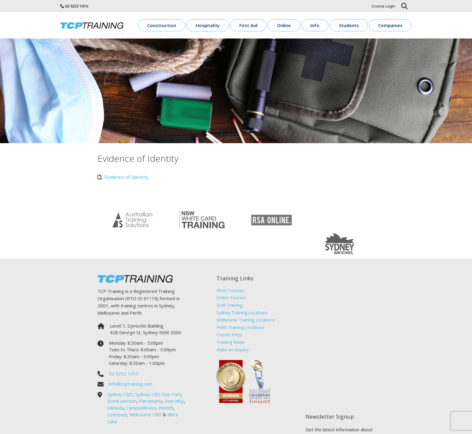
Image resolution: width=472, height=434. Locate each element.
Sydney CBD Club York (158, 372)
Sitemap (290, 425)
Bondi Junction (121, 379)
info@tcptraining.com (130, 362)
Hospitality (249, 26)
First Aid (282, 26)
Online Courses (230, 275)
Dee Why (174, 379)
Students (361, 26)
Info (335, 26)
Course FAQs (228, 312)
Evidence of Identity (123, 179)
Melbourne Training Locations (245, 297)
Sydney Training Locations (241, 290)
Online (310, 26)
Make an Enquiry (232, 327)
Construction (211, 26)
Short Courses (229, 268)
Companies (395, 26)
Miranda (115, 386)
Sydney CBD (120, 372)
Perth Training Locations (239, 305)
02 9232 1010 (76, 6)
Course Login (383, 6)
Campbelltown (141, 386)
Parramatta (151, 379)
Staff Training (228, 283)
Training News (230, 320)
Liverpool (117, 392)
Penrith (165, 386)
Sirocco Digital (312, 425)
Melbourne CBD (145, 392)
